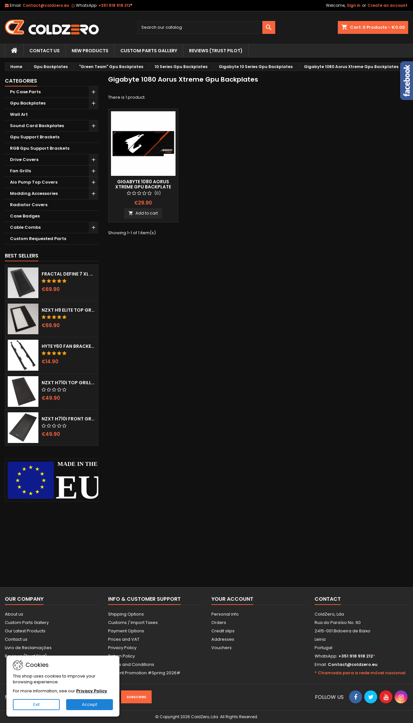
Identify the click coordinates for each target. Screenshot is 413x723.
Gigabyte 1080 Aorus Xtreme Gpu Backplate (143, 184)
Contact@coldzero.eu (46, 5)
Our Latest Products (25, 631)
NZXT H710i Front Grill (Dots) (69, 418)
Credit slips (223, 631)
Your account (232, 599)
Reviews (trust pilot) (216, 50)
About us (14, 614)
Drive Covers (24, 159)
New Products (90, 50)
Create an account (388, 5)
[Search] (207, 27)
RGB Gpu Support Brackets (39, 148)
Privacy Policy (122, 648)
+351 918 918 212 (115, 5)
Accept (89, 704)
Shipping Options (126, 614)
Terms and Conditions (131, 664)
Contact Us (44, 50)
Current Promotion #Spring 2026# (144, 673)
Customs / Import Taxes (133, 622)
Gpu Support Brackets (34, 137)
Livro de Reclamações (28, 648)
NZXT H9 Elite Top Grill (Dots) (69, 310)
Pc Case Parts (25, 92)
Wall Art (19, 114)
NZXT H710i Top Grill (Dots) (69, 382)
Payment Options (126, 631)
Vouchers (221, 648)
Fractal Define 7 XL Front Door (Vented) (69, 273)
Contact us (16, 639)
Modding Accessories (34, 193)
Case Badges (25, 216)
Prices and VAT (123, 639)
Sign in (353, 5)
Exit (36, 704)
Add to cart (143, 213)
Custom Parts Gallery (148, 50)
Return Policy (121, 656)
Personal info (225, 614)
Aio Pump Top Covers (33, 182)
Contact (328, 599)
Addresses (222, 639)
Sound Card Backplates (37, 126)
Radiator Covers (28, 205)
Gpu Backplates (27, 103)
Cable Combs (25, 227)
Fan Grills (20, 171)
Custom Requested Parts (38, 239)
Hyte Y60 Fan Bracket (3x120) (69, 346)
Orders (218, 622)
